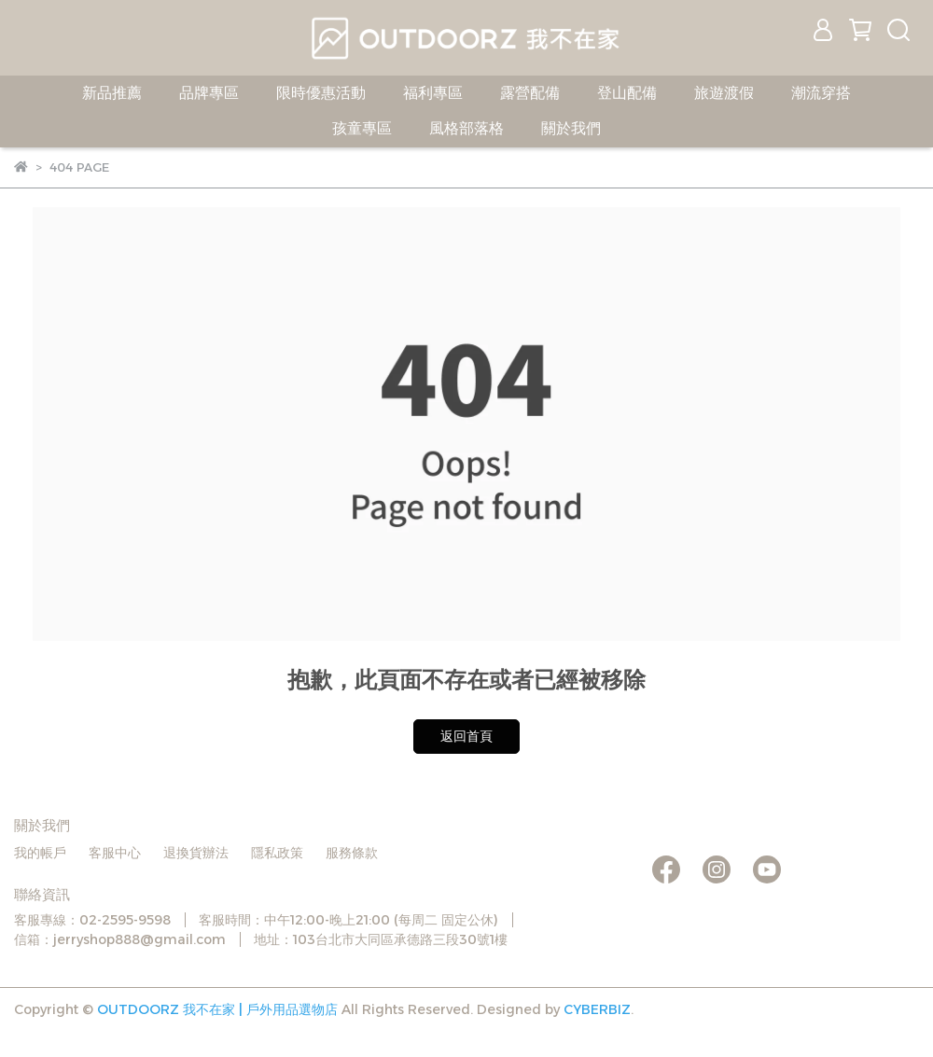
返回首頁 (466, 736)
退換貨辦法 (196, 852)
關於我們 (571, 128)
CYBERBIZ (597, 1009)
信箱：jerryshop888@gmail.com (120, 939)
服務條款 (352, 852)
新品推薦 (112, 93)
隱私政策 (277, 852)
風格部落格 (466, 128)
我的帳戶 (40, 852)
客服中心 (115, 852)
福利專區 (433, 93)
